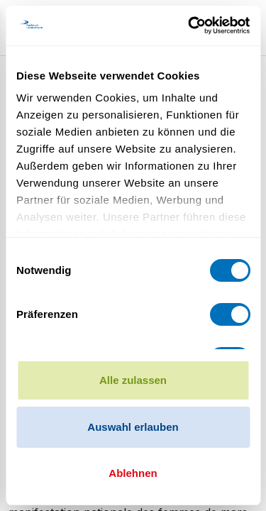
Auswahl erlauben (132, 427)
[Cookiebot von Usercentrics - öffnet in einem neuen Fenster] (189, 25)
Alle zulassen (133, 380)
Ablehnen (133, 473)
